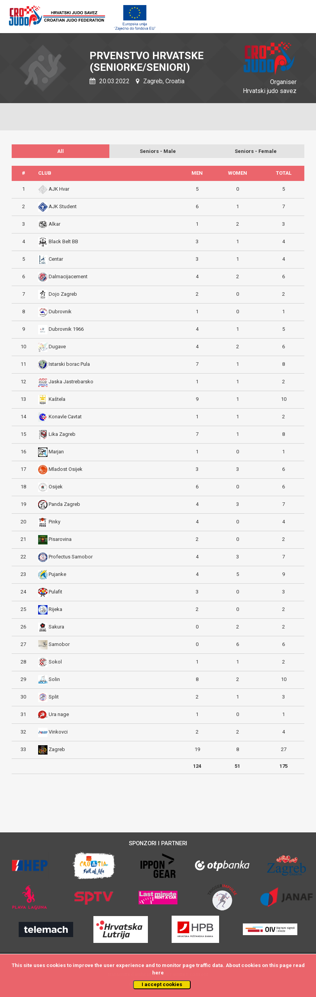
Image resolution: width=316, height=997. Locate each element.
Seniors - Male (158, 151)
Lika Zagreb (62, 434)
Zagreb (57, 749)
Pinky (54, 522)
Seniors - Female (256, 151)
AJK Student (63, 206)
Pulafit (55, 592)
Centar (56, 259)
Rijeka (55, 609)
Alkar (54, 224)
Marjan (56, 452)
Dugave (57, 346)
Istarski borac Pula (69, 364)
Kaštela (57, 399)
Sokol (55, 662)
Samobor (59, 644)
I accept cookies (162, 984)
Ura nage (59, 714)
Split (54, 697)
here (158, 973)
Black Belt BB (63, 241)
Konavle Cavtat (65, 417)
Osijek (56, 487)
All (60, 151)
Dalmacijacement (68, 276)
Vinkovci (58, 732)
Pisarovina (60, 539)
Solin (54, 679)
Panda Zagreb (64, 504)
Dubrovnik (60, 311)
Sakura (56, 627)
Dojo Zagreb (63, 294)
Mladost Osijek (66, 469)
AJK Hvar (59, 189)
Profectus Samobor (71, 557)
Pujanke (57, 574)
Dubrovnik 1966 (66, 329)
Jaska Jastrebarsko (71, 381)
